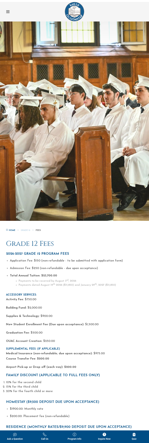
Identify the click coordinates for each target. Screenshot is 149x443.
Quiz (134, 436)
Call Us (45, 436)
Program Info (74, 436)
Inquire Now (104, 436)
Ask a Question (15, 436)
